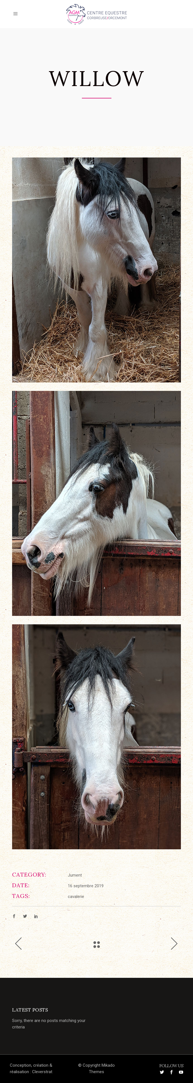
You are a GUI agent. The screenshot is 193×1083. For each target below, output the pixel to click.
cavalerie (76, 896)
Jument (75, 875)
